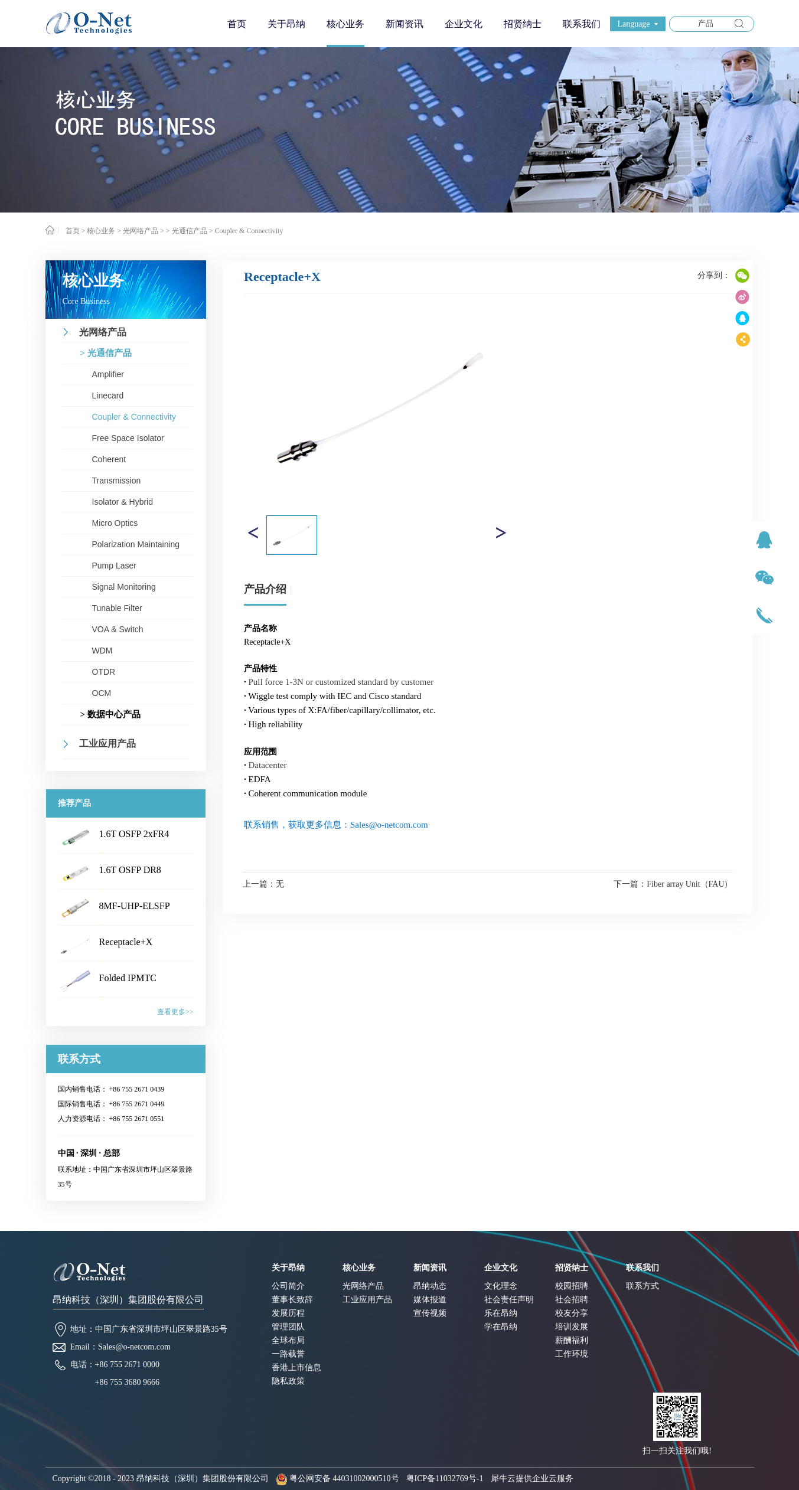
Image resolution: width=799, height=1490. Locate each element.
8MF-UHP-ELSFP (134, 906)
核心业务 (101, 231)
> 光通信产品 (186, 231)
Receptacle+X (126, 942)
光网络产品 (140, 231)
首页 (236, 24)
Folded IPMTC (127, 978)
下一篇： (673, 884)
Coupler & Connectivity (248, 231)
